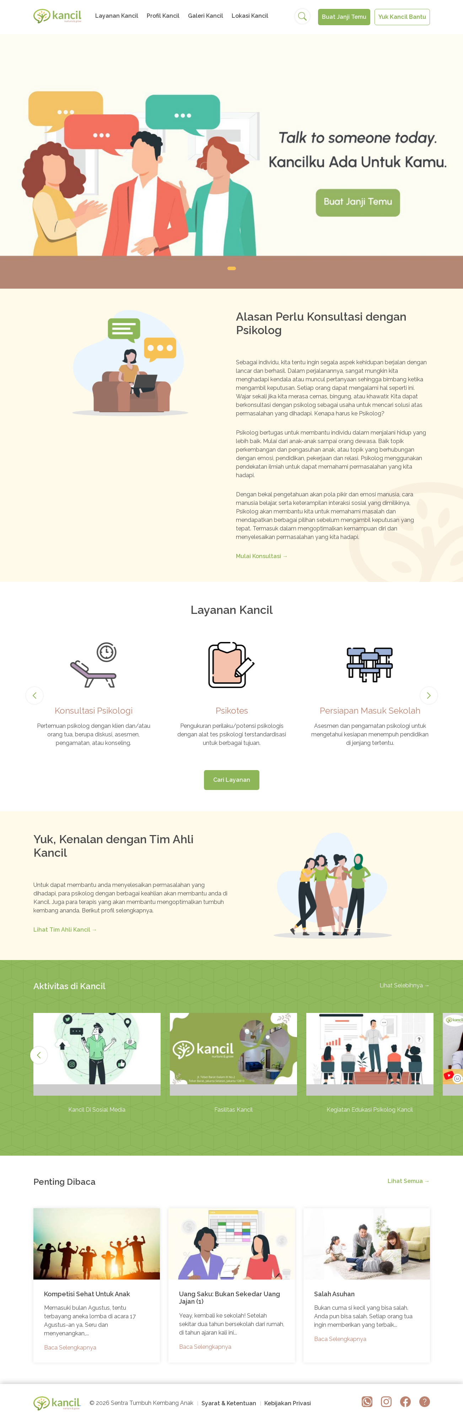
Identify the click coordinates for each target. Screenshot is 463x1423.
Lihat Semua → (409, 1181)
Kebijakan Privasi (287, 1403)
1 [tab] (231, 268)
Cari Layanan (231, 779)
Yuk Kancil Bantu (402, 16)
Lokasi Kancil (250, 15)
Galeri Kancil (205, 15)
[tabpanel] (231, 161)
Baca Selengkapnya (70, 1347)
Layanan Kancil (116, 15)
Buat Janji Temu (344, 16)
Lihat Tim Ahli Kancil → (65, 929)
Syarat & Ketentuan (228, 1403)
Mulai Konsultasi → (262, 556)
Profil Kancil (163, 15)
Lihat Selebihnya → (404, 985)
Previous (35, 695)
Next (428, 695)
